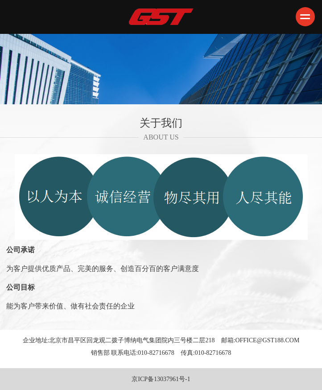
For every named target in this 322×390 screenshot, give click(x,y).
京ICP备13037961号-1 (161, 379)
